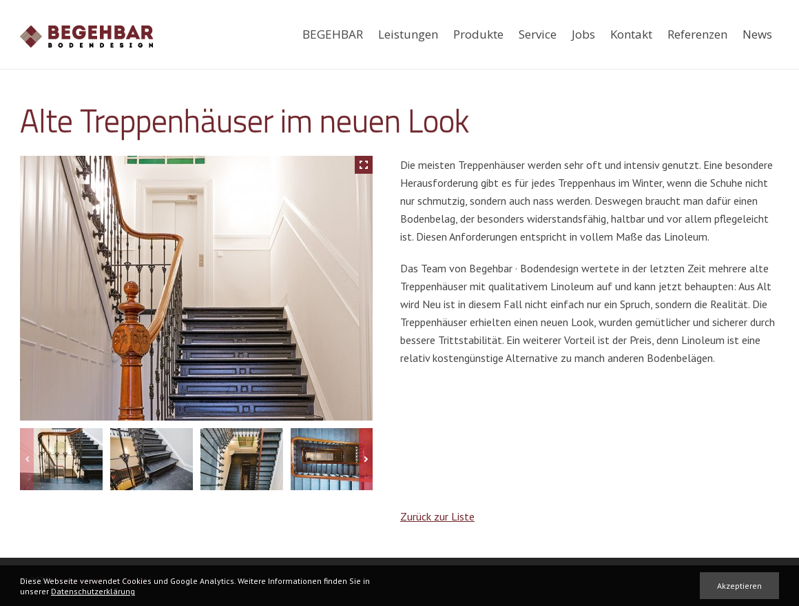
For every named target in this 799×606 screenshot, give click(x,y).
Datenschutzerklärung (93, 591)
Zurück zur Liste (437, 516)
